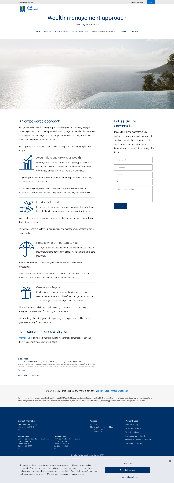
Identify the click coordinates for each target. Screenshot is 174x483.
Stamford (93, 425)
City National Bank (80, 30)
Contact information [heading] (26, 421)
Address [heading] (93, 421)
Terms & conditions (132, 432)
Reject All (128, 463)
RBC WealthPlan (62, 30)
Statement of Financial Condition (137, 440)
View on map (95, 432)
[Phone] (133, 182)
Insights (124, 30)
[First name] (133, 160)
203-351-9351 (29, 444)
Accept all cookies (127, 469)
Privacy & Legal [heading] (131, 421)
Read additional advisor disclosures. (28, 375)
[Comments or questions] (133, 194)
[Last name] (133, 167)
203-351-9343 (64, 444)
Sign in (150, 2)
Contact (134, 30)
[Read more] (21, 370)
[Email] (133, 175)
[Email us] (19, 429)
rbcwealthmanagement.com (25, 2)
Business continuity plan (134, 436)
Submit (121, 206)
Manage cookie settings (127, 477)
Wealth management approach (104, 30)
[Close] (170, 461)
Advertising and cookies (134, 444)
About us (47, 30)
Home (37, 30)
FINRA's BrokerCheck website (111, 390)
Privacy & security (132, 424)
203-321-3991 (27, 446)
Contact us (24, 337)
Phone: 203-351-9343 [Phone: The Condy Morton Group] (26, 427)
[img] (87, 72)
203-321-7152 (62, 446)
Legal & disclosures (132, 428)
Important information (137, 2)
